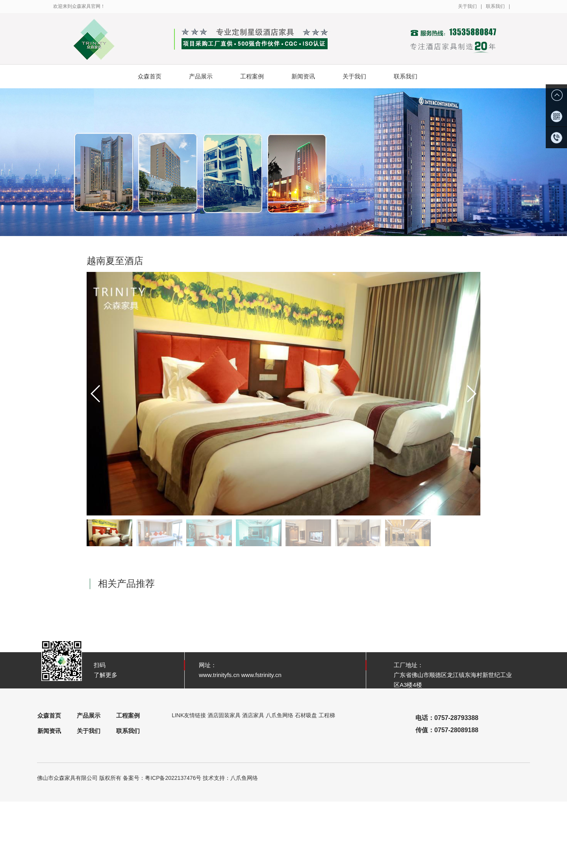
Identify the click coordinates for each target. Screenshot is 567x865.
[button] (471, 393)
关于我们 (467, 6)
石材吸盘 (306, 715)
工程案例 (258, 76)
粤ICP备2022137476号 (173, 778)
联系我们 (495, 6)
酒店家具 (253, 715)
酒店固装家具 (224, 715)
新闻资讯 (309, 76)
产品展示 (207, 76)
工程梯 (327, 715)
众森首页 (149, 76)
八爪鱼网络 (279, 715)
